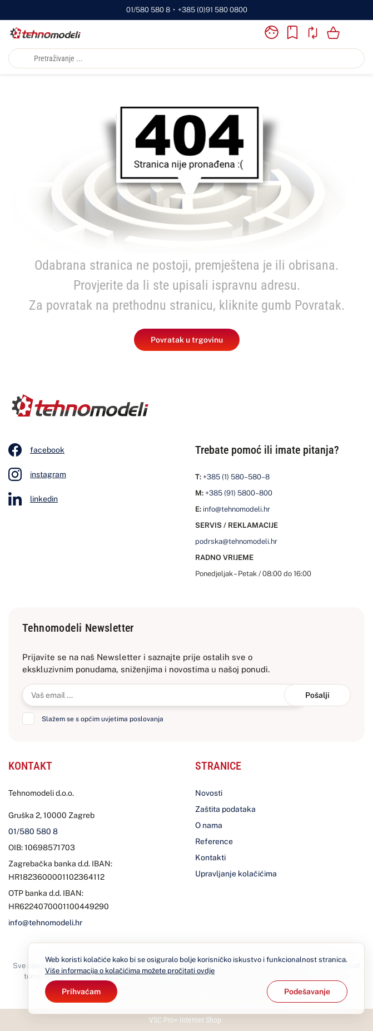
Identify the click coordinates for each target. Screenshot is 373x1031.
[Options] (307, 991)
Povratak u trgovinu (187, 339)
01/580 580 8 (148, 10)
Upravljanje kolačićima (236, 873)
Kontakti (210, 857)
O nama (208, 825)
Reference (214, 841)
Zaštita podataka (225, 809)
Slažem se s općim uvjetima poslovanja (102, 719)
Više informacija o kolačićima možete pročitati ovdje (130, 970)
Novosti (208, 793)
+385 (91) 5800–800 (238, 493)
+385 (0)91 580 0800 (212, 10)
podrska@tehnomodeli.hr (236, 541)
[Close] (81, 991)
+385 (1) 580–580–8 (236, 477)
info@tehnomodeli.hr (236, 509)
